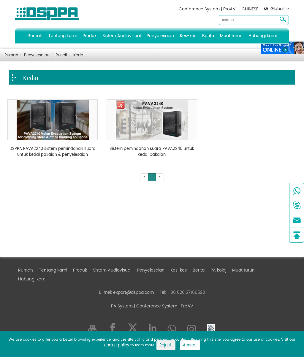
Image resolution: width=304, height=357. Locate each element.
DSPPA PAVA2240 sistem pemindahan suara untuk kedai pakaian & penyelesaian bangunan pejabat (53, 152)
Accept (190, 345)
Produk (89, 35)
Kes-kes (188, 35)
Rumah (35, 35)
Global (277, 9)
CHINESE (250, 9)
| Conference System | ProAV (163, 306)
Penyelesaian (160, 35)
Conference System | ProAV (207, 9)
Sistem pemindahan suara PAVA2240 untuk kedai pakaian (152, 152)
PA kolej (218, 270)
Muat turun (231, 35)
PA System (122, 306)
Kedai (78, 55)
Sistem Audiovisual (121, 35)
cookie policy (116, 345)
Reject (165, 345)
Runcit (61, 55)
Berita (208, 35)
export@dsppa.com (133, 292)
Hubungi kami (262, 35)
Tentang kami (62, 35)
